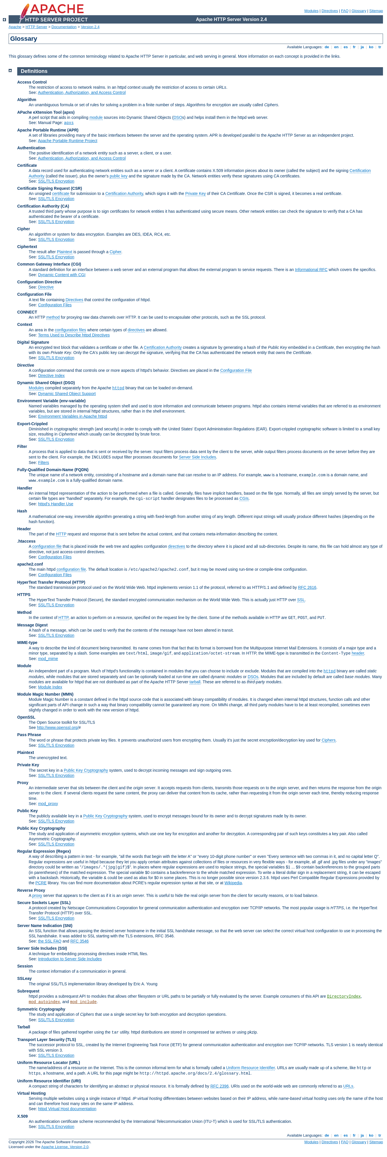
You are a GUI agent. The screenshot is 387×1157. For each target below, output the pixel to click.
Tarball (23, 1027)
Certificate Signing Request (43, 188)
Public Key (27, 810)
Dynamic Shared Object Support (67, 393)
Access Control (32, 82)
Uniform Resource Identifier (250, 1067)
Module (24, 665)
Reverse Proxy (31, 890)
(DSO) (69, 382)
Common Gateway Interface (43, 264)
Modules (311, 11)
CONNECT (27, 312)
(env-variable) (72, 400)
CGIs (244, 498)
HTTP (61, 534)
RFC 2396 (219, 1086)
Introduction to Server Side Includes (70, 959)
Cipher (23, 229)
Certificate (27, 165)
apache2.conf (30, 564)
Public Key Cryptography (86, 770)
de (327, 47)
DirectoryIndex (344, 996)
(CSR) (76, 188)
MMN (67, 694)
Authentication (31, 148)
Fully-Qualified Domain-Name (45, 469)
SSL (301, 599)
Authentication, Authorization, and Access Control (82, 92)
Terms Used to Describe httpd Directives (74, 335)
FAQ (345, 11)
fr (354, 47)
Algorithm (26, 99)
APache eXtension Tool (39, 112)
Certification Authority (124, 193)
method (53, 317)
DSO (177, 117)
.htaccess (26, 541)
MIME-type (27, 642)
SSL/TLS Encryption (56, 181)
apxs (69, 123)
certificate (60, 193)
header (358, 653)
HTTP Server (36, 27)
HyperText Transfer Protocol (44, 582)
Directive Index (51, 375)
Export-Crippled (32, 423)
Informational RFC (311, 269)
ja (362, 47)
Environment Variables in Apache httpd (72, 416)
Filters (43, 462)
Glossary (358, 11)
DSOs (253, 676)
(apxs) (68, 112)
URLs (348, 1086)
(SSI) (62, 948)
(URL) (74, 1062)
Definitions (34, 71)
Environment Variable (37, 400)
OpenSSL (26, 717)
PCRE (41, 883)
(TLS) (71, 1039)
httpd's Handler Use (55, 504)
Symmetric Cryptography (41, 1009)
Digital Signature (33, 342)
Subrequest (28, 991)
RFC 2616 (307, 587)
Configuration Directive (39, 282)
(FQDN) (81, 469)
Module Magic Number (38, 694)
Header (24, 529)
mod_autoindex (44, 1002)
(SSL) (65, 902)
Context (24, 324)
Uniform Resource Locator (42, 1062)
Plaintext (64, 251)
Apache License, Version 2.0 (64, 1147)
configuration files (70, 330)
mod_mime (48, 658)
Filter (22, 446)
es (346, 47)
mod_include (83, 1002)
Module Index (50, 687)
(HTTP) (78, 582)
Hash (22, 511)
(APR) (72, 130)
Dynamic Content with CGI (62, 274)
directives (136, 330)
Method (24, 612)
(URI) (76, 1081)
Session (25, 966)
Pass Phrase (29, 734)
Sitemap (376, 11)
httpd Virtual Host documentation (67, 1108)
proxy (37, 895)
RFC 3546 (79, 941)
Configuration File (34, 294)
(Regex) (63, 851)
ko (371, 47)
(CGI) (76, 264)
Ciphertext (27, 246)
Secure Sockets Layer (38, 902)
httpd (118, 388)
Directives (330, 11)
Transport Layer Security (41, 1039)
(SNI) (68, 925)
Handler (24, 488)
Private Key (195, 193)
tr (380, 47)
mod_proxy (48, 803)
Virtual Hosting (31, 1093)
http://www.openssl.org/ (58, 727)
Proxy (22, 782)
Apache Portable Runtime (41, 130)
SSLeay (24, 978)
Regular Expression (36, 851)
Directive (46, 287)
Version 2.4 (90, 27)
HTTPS (23, 594)
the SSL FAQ (49, 941)
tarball (194, 682)
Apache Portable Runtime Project (67, 140)
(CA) (65, 206)
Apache (15, 27)
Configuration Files (55, 305)
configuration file (46, 546)
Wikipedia (233, 883)
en (336, 47)
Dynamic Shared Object (39, 382)
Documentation (63, 27)
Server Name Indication (39, 925)
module (96, 117)
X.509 (22, 1116)
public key (118, 176)
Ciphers (328, 740)
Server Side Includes (197, 457)
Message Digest (32, 625)
